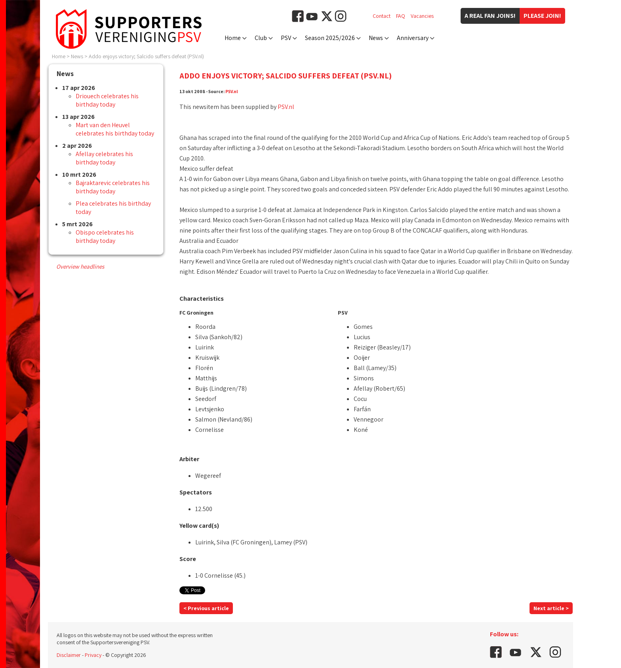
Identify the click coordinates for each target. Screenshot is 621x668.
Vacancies (422, 15)
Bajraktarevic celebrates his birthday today (113, 187)
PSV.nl (231, 91)
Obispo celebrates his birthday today (105, 236)
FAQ (400, 15)
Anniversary (413, 38)
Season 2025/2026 (330, 38)
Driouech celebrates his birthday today (107, 100)
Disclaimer (69, 654)
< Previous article (206, 608)
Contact (382, 15)
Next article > (551, 608)
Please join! (542, 15)
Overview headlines (80, 266)
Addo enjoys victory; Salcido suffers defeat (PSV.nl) (146, 56)
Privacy (93, 654)
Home (233, 38)
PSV (286, 38)
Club (261, 38)
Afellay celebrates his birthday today (104, 158)
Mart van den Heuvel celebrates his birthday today (115, 129)
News (376, 38)
